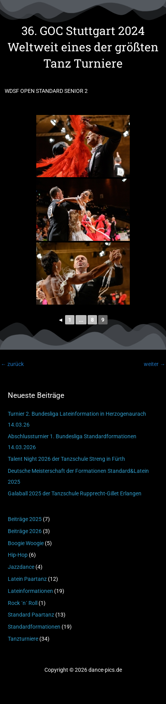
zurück (12, 364)
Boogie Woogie (26, 543)
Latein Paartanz (27, 579)
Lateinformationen (30, 591)
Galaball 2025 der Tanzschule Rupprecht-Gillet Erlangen (74, 493)
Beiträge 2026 (25, 531)
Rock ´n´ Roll (22, 603)
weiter (154, 364)
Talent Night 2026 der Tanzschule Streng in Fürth (66, 459)
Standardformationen (34, 627)
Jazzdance (21, 567)
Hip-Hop (18, 555)
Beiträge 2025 (25, 519)
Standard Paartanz (31, 615)
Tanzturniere (23, 639)
